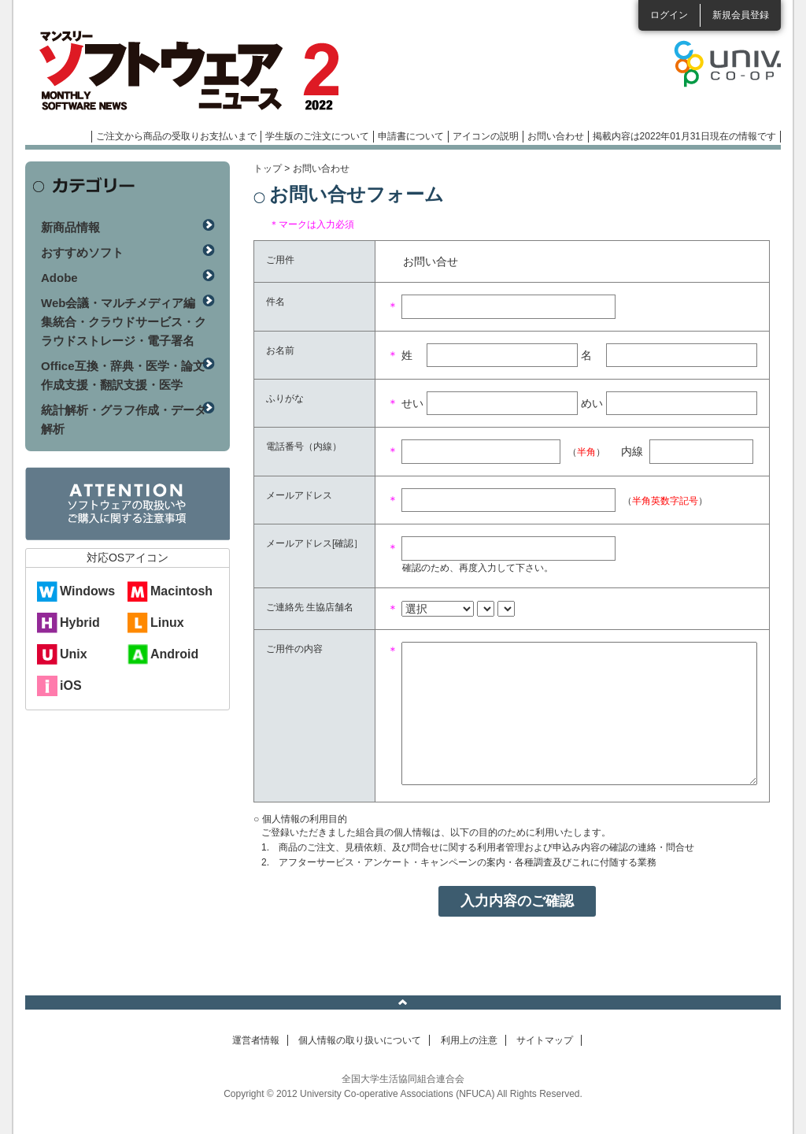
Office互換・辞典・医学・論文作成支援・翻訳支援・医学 (123, 375)
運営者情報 (255, 1040)
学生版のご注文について (317, 136)
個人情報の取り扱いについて (359, 1040)
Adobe (59, 277)
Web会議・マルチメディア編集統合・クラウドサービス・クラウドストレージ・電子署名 (123, 321)
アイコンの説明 (486, 136)
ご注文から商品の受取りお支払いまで (176, 136)
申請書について (411, 136)
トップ (267, 168)
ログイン (669, 14)
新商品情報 (70, 227)
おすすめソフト (82, 252)
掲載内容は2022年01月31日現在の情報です (684, 136)
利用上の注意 (469, 1040)
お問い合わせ (555, 136)
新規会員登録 (740, 14)
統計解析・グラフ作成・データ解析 (123, 419)
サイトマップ (544, 1040)
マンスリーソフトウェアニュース (192, 71)
